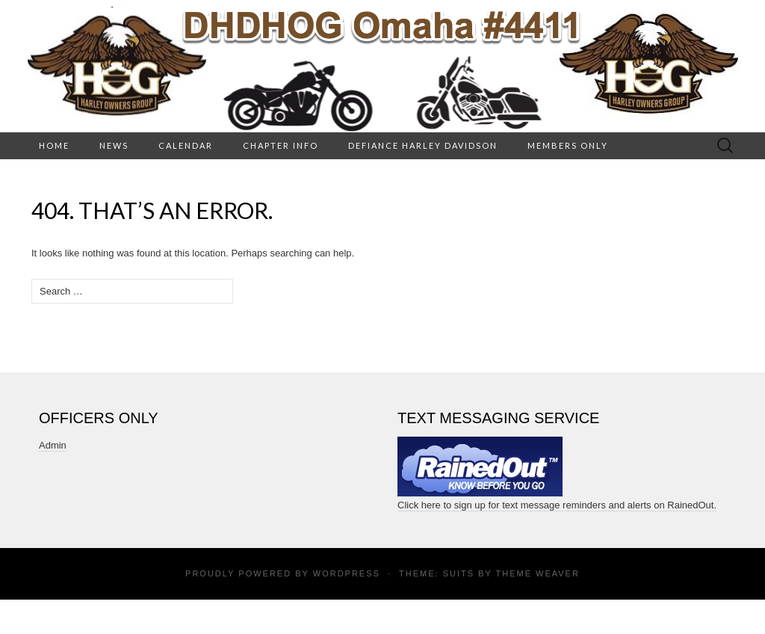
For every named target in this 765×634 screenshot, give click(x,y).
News (113, 145)
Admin (52, 445)
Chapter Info (280, 145)
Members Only (567, 145)
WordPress (346, 573)
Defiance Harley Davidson (423, 145)
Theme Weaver (537, 573)
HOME (54, 145)
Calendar (185, 145)
